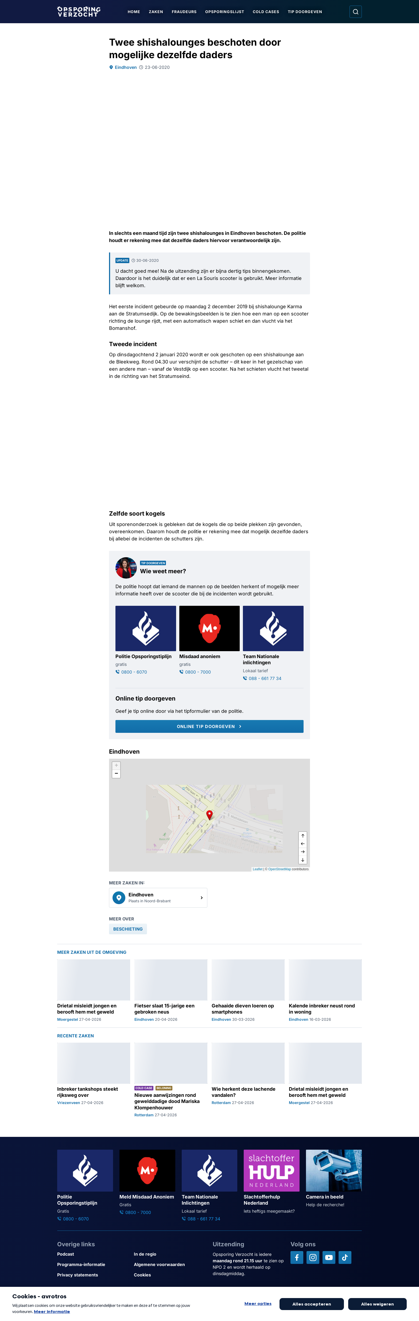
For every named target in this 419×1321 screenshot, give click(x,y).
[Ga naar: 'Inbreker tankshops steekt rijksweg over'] (93, 1080)
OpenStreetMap (279, 869)
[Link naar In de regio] (170, 1254)
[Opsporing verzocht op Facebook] (296, 1257)
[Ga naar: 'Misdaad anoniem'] (209, 640)
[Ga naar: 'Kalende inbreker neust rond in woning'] (325, 990)
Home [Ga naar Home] (134, 11)
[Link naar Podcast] (93, 1254)
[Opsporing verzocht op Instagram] (313, 1257)
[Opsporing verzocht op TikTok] (345, 1257)
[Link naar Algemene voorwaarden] (170, 1264)
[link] (158, 898)
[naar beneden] (303, 860)
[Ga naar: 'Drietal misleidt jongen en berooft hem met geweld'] (93, 990)
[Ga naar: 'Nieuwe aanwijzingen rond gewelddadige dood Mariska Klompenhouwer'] (170, 1080)
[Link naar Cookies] (170, 1275)
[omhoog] (303, 836)
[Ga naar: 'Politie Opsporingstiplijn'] (145, 640)
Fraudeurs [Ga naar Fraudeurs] (184, 11)
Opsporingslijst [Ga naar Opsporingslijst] (225, 11)
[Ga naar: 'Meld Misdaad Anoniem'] (147, 1183)
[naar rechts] (303, 852)
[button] (209, 815)
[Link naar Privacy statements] (93, 1275)
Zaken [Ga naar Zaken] (156, 11)
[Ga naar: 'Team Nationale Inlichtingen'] (210, 1186)
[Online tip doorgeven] (209, 726)
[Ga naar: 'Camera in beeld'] (334, 1179)
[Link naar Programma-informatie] (93, 1264)
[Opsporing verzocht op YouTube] (329, 1257)
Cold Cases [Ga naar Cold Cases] (266, 11)
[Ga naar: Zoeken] (356, 12)
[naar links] (303, 844)
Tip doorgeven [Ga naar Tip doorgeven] (305, 11)
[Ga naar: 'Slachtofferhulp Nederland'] (272, 1182)
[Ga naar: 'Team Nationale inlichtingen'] (273, 644)
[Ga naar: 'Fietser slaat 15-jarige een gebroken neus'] (170, 990)
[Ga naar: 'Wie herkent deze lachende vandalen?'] (248, 1080)
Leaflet (257, 869)
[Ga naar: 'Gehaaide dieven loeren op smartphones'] (248, 990)
